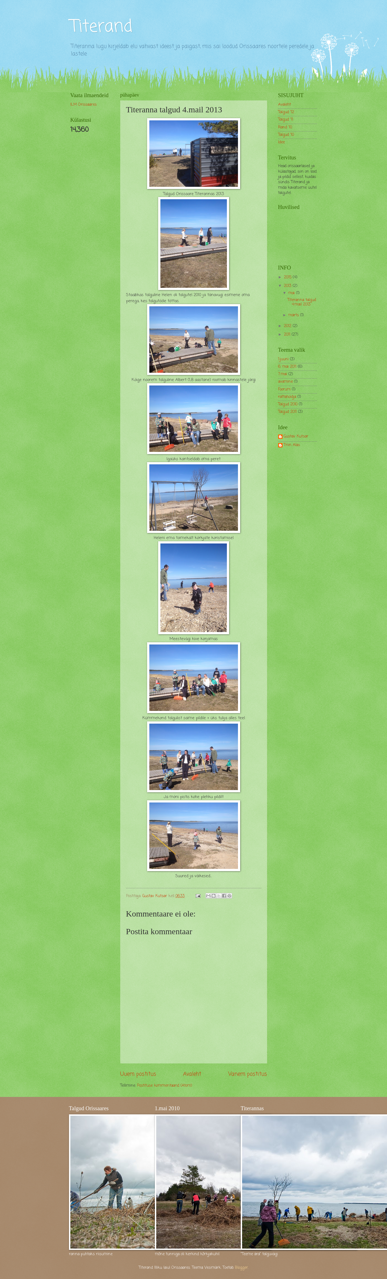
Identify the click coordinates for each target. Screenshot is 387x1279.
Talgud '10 (286, 135)
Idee (281, 142)
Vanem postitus (247, 1074)
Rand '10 (285, 127)
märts (294, 315)
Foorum (284, 389)
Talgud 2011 (287, 412)
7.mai (282, 374)
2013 (288, 286)
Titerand (101, 27)
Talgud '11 (285, 120)
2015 (288, 277)
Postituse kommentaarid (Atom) (164, 1086)
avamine (285, 382)
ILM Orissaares (83, 105)
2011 (288, 335)
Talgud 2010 (288, 404)
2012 (288, 326)
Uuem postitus (138, 1074)
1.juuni (283, 359)
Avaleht (192, 1074)
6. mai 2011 (287, 367)
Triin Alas (292, 445)
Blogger (241, 1268)
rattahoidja (287, 397)
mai (292, 293)
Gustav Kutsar (296, 436)
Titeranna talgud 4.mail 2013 (302, 302)
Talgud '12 (286, 112)
